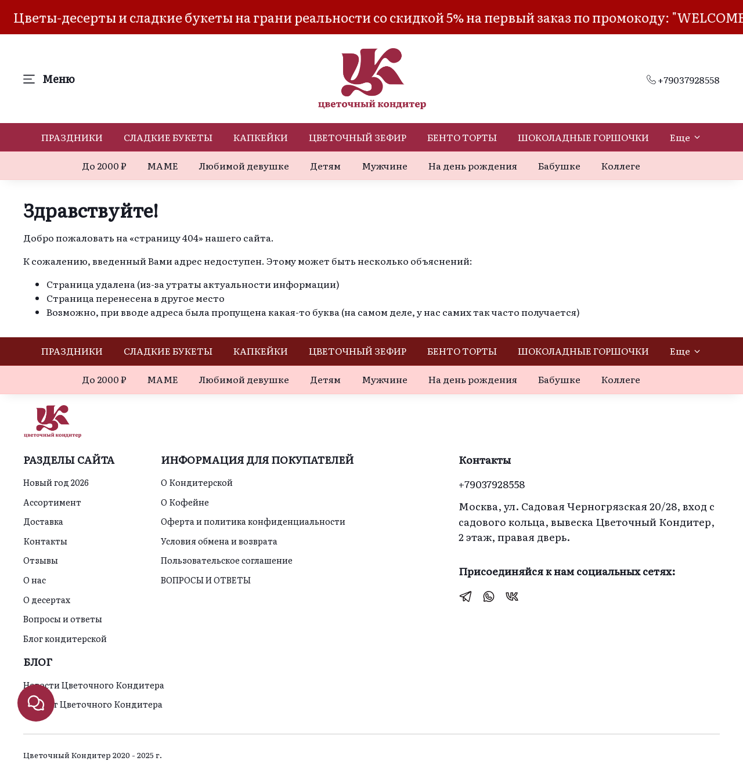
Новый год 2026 (56, 482)
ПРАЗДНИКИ (72, 137)
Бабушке (559, 165)
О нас (34, 580)
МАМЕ (162, 165)
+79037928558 (683, 79)
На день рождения (472, 165)
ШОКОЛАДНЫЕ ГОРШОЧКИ (583, 137)
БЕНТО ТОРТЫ (462, 137)
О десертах (46, 599)
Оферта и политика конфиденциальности (253, 521)
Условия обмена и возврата (219, 541)
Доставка (43, 521)
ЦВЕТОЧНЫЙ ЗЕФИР (357, 137)
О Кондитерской (197, 482)
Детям (325, 165)
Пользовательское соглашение (227, 560)
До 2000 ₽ (104, 165)
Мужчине (384, 165)
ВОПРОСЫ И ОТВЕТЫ (206, 580)
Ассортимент (52, 502)
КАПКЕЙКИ (260, 137)
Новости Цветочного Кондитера (93, 685)
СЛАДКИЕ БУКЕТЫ (168, 137)
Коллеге (620, 165)
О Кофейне (185, 502)
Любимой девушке (244, 165)
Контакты (45, 541)
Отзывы (40, 560)
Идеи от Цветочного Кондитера (93, 704)
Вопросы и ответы (62, 618)
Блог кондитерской (65, 638)
